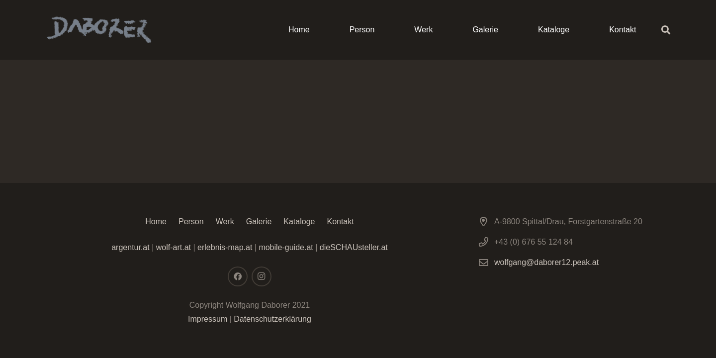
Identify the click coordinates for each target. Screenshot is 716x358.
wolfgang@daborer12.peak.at (546, 262)
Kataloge (299, 221)
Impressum (207, 319)
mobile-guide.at (285, 247)
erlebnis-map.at (224, 247)
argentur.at (130, 247)
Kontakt (340, 221)
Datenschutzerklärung (272, 319)
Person (191, 221)
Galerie (259, 221)
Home (156, 221)
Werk (225, 221)
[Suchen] (666, 30)
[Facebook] (238, 276)
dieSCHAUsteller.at (354, 247)
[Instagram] (261, 276)
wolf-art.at (173, 247)
